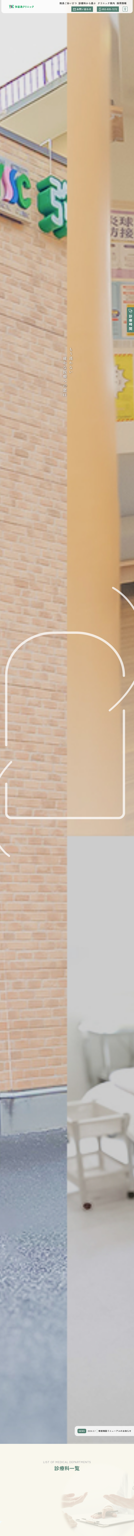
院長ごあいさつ (68, 3)
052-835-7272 (107, 9)
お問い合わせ (82, 9)
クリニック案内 (106, 3)
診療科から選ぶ (87, 3)
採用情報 (122, 3)
